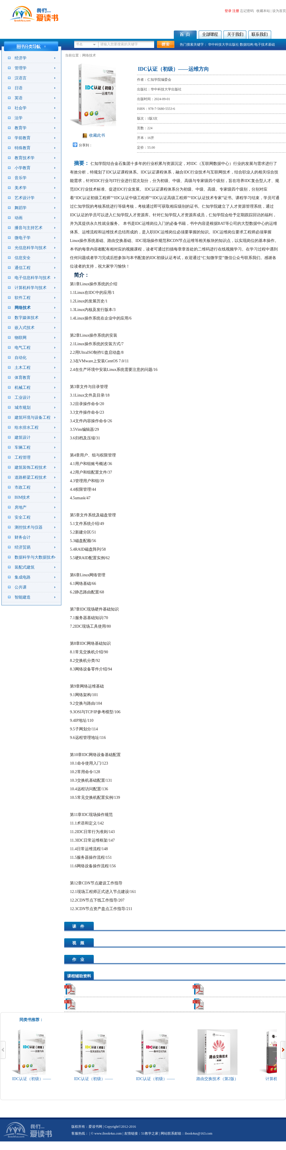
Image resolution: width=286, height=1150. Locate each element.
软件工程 (23, 298)
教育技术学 (25, 158)
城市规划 (23, 407)
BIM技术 (22, 497)
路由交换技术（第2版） (218, 1079)
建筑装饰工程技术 (31, 467)
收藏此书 (97, 135)
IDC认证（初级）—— (32, 1079)
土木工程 (23, 367)
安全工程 (23, 517)
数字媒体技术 (27, 318)
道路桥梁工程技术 (31, 477)
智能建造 (23, 597)
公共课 (21, 587)
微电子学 (23, 238)
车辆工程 (23, 447)
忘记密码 (247, 11)
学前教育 (23, 138)
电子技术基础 (264, 45)
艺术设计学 (25, 198)
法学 (19, 118)
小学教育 (23, 168)
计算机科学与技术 (31, 288)
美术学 (21, 188)
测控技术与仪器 (29, 527)
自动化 (21, 357)
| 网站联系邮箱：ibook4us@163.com (185, 1133)
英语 (19, 98)
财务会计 (23, 537)
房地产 (21, 507)
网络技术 (23, 308)
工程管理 (23, 457)
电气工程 (23, 347)
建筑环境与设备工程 (33, 417)
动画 (19, 218)
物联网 (21, 337)
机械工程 (23, 387)
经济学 (21, 58)
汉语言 (21, 78)
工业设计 (23, 397)
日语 (19, 88)
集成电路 (23, 577)
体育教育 (23, 377)
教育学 (21, 128)
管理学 (21, 68)
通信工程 (23, 268)
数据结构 (246, 45)
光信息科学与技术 (31, 248)
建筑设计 (23, 437)
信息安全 (23, 258)
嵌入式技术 (25, 328)
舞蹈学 (21, 208)
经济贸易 (23, 547)
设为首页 (279, 11)
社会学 (21, 108)
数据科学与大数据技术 (35, 557)
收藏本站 (263, 11)
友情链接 (131, 1133)
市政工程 (23, 487)
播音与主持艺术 (29, 228)
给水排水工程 (27, 427)
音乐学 (21, 178)
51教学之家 (149, 1133)
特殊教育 (23, 148)
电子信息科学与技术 (33, 278)
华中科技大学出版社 (223, 45)
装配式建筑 (25, 567)
